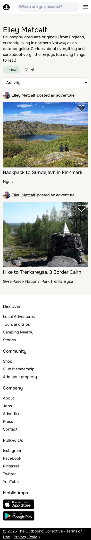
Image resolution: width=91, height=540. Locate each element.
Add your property (20, 376)
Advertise (11, 413)
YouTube (11, 481)
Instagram (12, 450)
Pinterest (11, 466)
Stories (9, 339)
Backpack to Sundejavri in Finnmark (42, 172)
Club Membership (18, 369)
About (8, 398)
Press (8, 421)
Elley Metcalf (23, 95)
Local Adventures (19, 316)
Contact (10, 429)
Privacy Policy (27, 537)
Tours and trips (16, 324)
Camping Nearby (18, 332)
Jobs (7, 405)
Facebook (12, 458)
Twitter (9, 473)
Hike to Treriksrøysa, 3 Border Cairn (42, 272)
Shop (7, 361)
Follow (12, 70)
